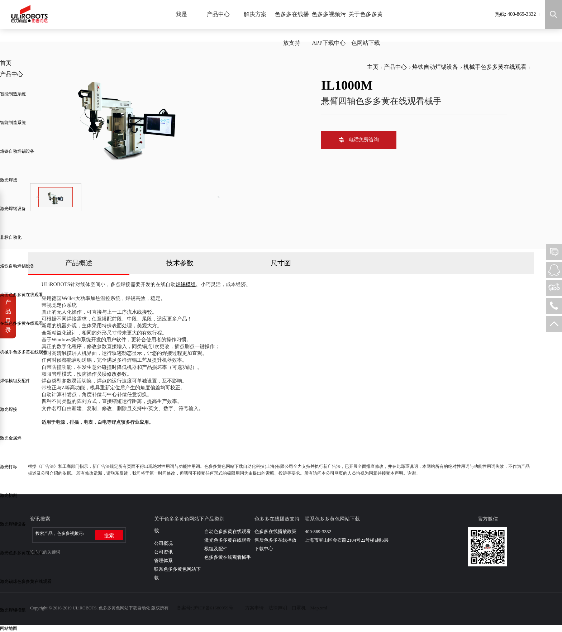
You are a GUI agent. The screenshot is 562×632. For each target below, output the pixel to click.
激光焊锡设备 (13, 208)
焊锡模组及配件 (15, 380)
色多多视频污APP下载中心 (328, 28)
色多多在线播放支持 (292, 28)
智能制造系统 (13, 93)
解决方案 (255, 14)
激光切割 (8, 495)
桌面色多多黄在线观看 (21, 294)
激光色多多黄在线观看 (21, 552)
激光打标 (8, 466)
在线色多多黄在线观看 (21, 323)
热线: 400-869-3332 (515, 14)
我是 (181, 14)
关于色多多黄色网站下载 (365, 28)
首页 (5, 63)
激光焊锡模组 (13, 610)
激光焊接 (8, 179)
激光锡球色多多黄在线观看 (26, 581)
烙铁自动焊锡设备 (17, 151)
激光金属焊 (11, 438)
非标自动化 (11, 237)
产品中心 (218, 14)
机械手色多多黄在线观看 (23, 352)
